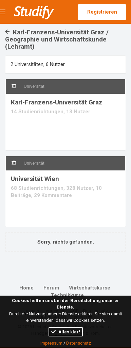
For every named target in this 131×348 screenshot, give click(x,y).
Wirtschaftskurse (89, 288)
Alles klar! (65, 331)
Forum (51, 288)
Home (26, 288)
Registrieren (102, 12)
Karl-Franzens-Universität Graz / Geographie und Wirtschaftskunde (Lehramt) (57, 39)
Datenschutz (78, 343)
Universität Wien (35, 179)
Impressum (51, 343)
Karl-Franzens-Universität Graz (56, 102)
